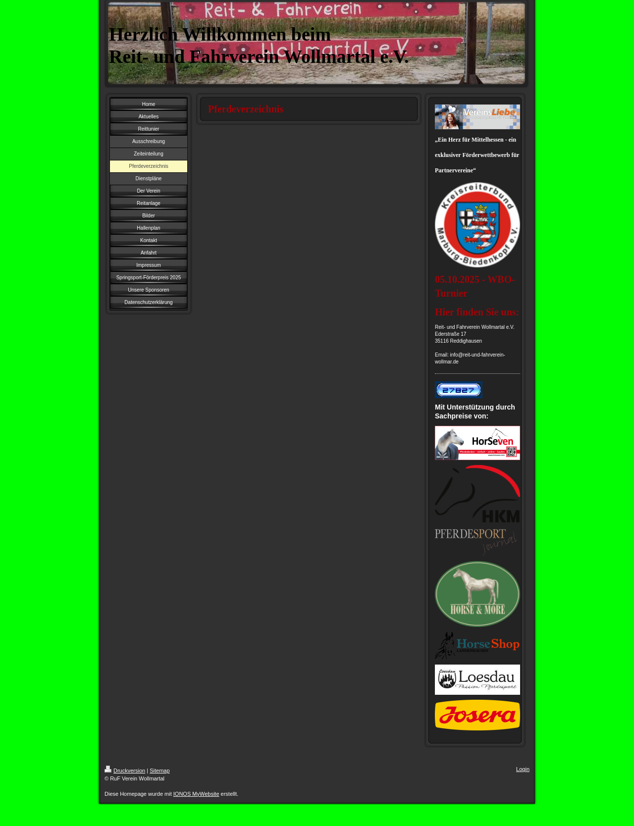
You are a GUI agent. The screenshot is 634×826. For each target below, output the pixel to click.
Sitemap (159, 771)
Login (522, 769)
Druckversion (125, 771)
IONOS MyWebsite (196, 794)
